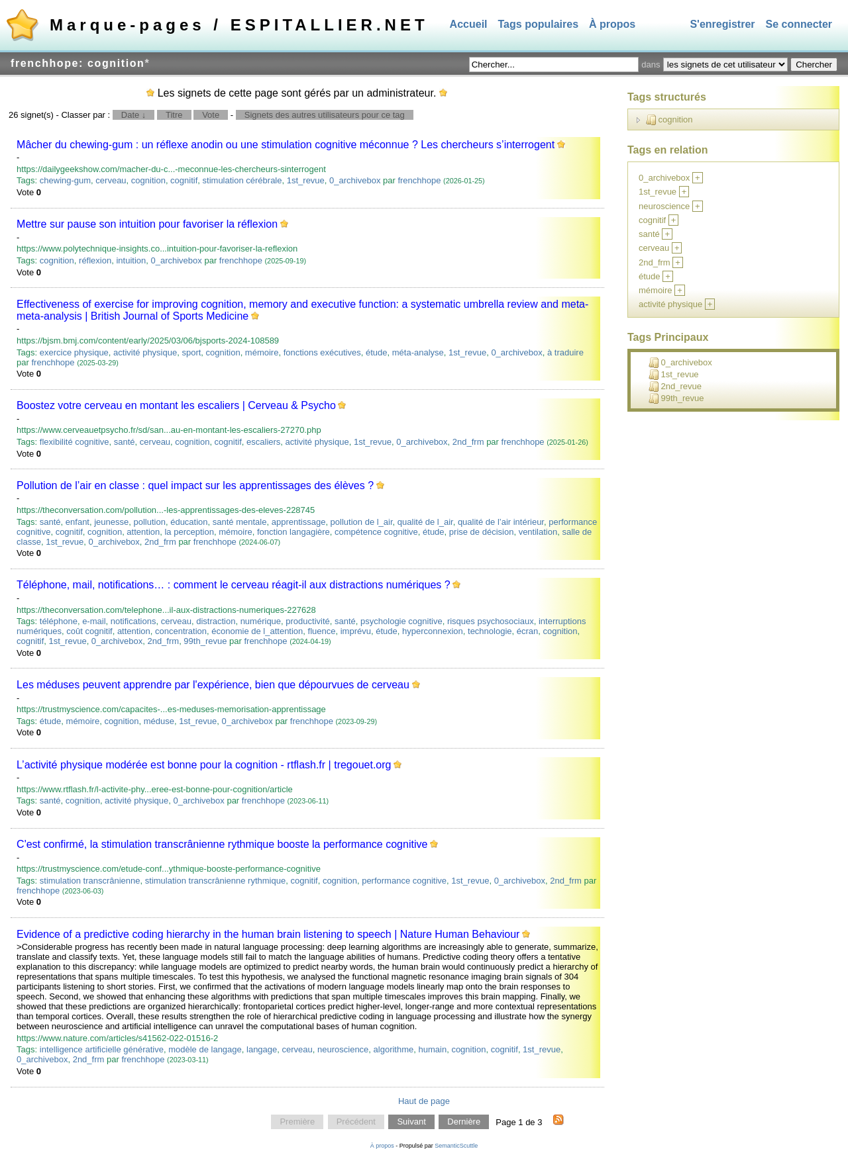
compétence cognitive (376, 532)
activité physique (145, 352)
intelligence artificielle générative (102, 1049)
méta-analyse (418, 352)
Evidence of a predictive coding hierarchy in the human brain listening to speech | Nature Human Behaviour (268, 934)
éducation (188, 522)
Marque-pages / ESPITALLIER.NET (239, 25)
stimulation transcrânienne (90, 881)
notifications (133, 621)
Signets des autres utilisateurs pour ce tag (324, 115)
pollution (150, 522)
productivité (307, 621)
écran (528, 631)
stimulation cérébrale (242, 180)
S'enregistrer (722, 24)
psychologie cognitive (401, 621)
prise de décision (481, 532)
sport (191, 352)
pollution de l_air (362, 522)
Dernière (463, 1122)
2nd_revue (675, 386)
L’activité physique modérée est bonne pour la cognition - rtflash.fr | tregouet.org (204, 764)
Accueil (469, 24)
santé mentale (240, 522)
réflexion (95, 260)
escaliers (263, 442)
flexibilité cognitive (74, 442)
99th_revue (205, 641)
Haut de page (424, 1101)
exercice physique (74, 352)
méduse (159, 721)
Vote (210, 115)
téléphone (59, 621)
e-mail (93, 621)
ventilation (538, 532)
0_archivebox (354, 180)
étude (377, 352)
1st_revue (306, 180)
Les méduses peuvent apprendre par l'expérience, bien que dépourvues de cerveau (213, 684)
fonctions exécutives (322, 352)
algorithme (394, 1049)
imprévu (356, 631)
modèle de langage (205, 1049)
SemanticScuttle (456, 1145)
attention (143, 532)
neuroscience (342, 1049)
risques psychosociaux (490, 621)
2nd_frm (468, 442)
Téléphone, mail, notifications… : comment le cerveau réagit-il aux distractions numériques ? (233, 584)
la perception (188, 532)
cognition (148, 180)
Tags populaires (538, 24)
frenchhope (419, 180)
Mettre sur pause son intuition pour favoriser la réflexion (147, 224)
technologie (490, 631)
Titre (174, 115)
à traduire (565, 352)
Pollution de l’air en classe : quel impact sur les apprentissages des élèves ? (195, 485)
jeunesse (111, 522)
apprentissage (299, 522)
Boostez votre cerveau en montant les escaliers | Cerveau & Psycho (176, 405)
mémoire (262, 352)
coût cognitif (89, 631)
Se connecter (799, 24)
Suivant (411, 1122)
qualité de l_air (425, 522)
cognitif (183, 180)
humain (433, 1049)
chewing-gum (65, 180)
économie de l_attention (257, 631)
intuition (131, 260)
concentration (181, 631)
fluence (322, 631)
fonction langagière (293, 532)
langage (261, 1049)
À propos (612, 24)
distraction (215, 621)
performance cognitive (404, 881)
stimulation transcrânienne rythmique (215, 881)
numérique (260, 621)
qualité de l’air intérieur (501, 522)
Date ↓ (133, 115)
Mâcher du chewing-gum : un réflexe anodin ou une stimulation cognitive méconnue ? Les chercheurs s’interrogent (286, 144)
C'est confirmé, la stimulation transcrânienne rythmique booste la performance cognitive (222, 844)
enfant (77, 522)
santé (124, 442)
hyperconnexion (432, 631)
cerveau (110, 180)
